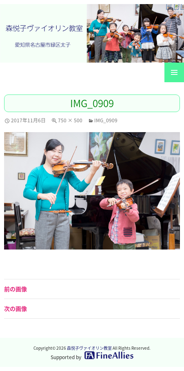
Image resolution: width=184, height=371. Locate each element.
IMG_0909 (105, 120)
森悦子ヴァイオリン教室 (89, 348)
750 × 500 (70, 120)
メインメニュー (174, 72)
